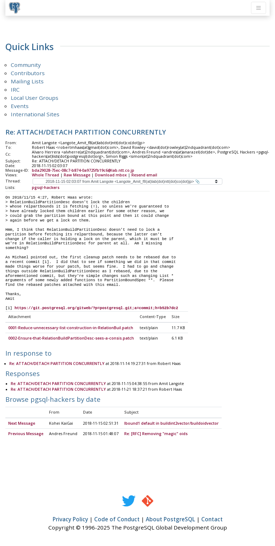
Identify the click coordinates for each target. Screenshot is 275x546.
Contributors (28, 73)
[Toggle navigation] (258, 8)
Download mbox (111, 174)
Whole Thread (45, 174)
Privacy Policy (70, 519)
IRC (15, 89)
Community (26, 64)
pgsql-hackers (45, 187)
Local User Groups (34, 97)
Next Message (21, 423)
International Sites (35, 114)
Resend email (144, 174)
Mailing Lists (27, 81)
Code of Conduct (117, 519)
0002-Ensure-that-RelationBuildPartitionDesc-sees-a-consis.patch (71, 338)
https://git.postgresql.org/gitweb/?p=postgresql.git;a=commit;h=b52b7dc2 (96, 308)
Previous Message (25, 434)
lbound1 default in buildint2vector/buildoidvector (171, 423)
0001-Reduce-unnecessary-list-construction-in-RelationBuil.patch (70, 328)
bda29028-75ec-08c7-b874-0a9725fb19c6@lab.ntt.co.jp (83, 170)
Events (20, 105)
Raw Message (77, 174)
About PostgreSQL (170, 519)
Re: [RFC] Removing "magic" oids (156, 434)
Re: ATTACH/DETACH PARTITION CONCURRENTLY (57, 363)
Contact (212, 519)
